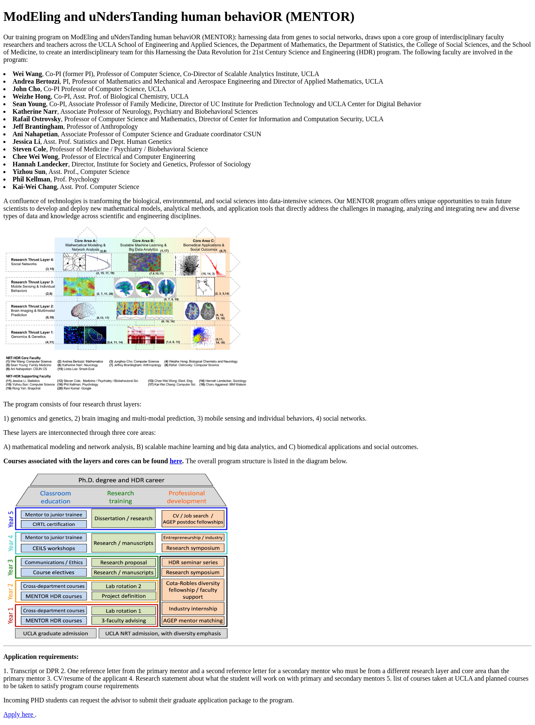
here (176, 461)
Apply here (19, 714)
